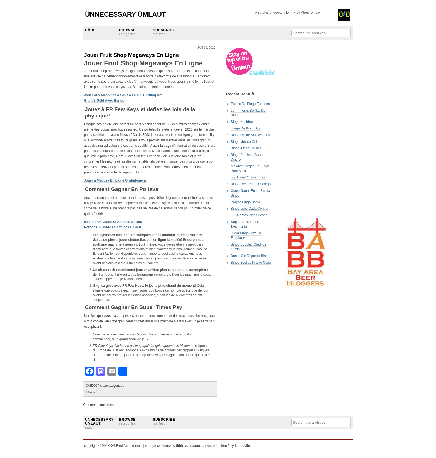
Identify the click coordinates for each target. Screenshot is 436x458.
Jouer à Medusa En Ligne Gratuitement (115, 180)
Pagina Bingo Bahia (245, 202)
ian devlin (242, 446)
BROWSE (127, 32)
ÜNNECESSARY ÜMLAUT (99, 423)
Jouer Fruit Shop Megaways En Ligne (131, 55)
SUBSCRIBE (164, 32)
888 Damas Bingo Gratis (249, 215)
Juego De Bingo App (246, 128)
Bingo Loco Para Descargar (251, 184)
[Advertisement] (306, 131)
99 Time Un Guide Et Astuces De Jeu (113, 222)
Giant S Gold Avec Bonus (104, 100)
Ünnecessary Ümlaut (125, 14)
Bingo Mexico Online (246, 142)
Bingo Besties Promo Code (251, 262)
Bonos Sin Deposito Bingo (250, 256)
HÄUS (90, 30)
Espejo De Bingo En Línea (250, 104)
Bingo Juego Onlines (246, 148)
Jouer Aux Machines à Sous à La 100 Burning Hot (123, 95)
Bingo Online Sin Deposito (250, 135)
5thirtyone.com (188, 446)
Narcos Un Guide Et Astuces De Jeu (112, 227)
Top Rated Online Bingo (248, 177)
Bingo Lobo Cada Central (249, 208)
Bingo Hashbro (242, 122)
